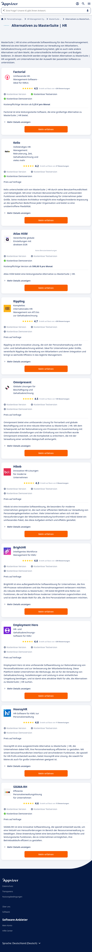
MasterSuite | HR (55, 19)
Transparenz (7, 891)
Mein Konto (7, 925)
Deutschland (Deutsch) (26, 943)
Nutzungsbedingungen (12, 896)
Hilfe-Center (7, 930)
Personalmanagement (15, 19)
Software (6, 912)
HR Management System (36, 19)
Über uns (6, 906)
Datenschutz (7, 886)
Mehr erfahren (46, 129)
